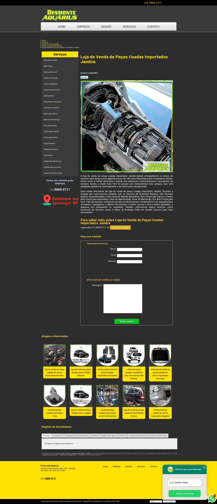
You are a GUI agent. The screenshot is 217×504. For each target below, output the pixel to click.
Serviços (129, 26)
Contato (153, 26)
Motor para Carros (51, 114)
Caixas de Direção (51, 78)
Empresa (83, 26)
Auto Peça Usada (50, 60)
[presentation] (104, 271)
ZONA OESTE (83, 436)
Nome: (126, 249)
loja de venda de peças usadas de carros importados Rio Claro (54, 372)
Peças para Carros (51, 137)
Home (62, 26)
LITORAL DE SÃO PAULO (137, 436)
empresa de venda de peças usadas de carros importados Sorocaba (160, 374)
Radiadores (48, 155)
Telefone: (125, 261)
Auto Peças (48, 66)
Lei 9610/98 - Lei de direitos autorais (89, 455)
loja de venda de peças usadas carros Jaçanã (81, 411)
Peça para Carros (50, 126)
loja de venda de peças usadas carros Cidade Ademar (81, 372)
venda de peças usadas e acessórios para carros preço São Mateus (134, 374)
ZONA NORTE (70, 436)
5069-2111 (155, 2)
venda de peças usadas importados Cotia (54, 413)
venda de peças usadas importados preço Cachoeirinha (107, 413)
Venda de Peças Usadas (53, 173)
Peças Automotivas (51, 132)
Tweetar (84, 77)
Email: (126, 255)
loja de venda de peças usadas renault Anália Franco (134, 413)
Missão (106, 26)
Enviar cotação (127, 321)
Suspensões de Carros (53, 167)
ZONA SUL (94, 436)
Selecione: (47, 436)
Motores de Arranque (52, 120)
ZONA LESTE (58, 436)
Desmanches (49, 96)
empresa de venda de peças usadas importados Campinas (107, 372)
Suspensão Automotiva (53, 161)
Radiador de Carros (51, 149)
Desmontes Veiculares (53, 102)
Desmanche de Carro (52, 90)
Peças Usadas (49, 143)
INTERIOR (122, 436)
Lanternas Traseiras (52, 108)
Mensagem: (117, 298)
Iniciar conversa (184, 493)
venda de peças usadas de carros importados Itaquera (160, 413)
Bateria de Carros (51, 72)
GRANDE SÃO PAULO (108, 436)
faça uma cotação (120, 227)
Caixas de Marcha (51, 84)
